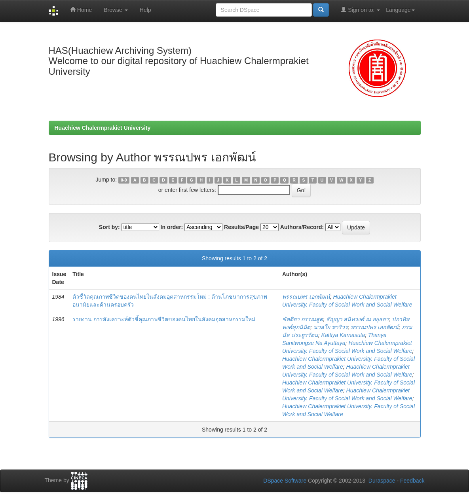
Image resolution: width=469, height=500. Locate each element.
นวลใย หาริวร (330, 327)
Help (145, 10)
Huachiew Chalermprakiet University (103, 128)
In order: (172, 227)
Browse (116, 10)
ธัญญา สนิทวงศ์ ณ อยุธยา (357, 319)
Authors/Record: (302, 227)
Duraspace (381, 480)
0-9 (124, 180)
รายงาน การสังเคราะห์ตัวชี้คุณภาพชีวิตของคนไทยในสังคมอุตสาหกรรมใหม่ (163, 319)
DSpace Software (284, 480)
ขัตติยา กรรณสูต (302, 319)
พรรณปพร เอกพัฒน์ (306, 297)
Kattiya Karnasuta (343, 335)
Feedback (412, 480)
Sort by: (109, 227)
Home (81, 9)
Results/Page (241, 227)
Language (400, 10)
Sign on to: (360, 9)
